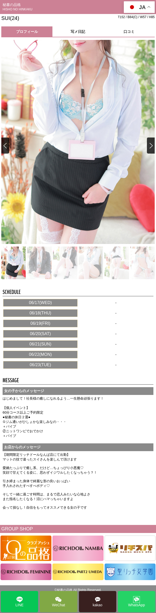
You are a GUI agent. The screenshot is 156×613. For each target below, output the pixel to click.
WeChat (58, 601)
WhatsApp (136, 601)
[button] (150, 146)
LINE (20, 601)
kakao (97, 601)
